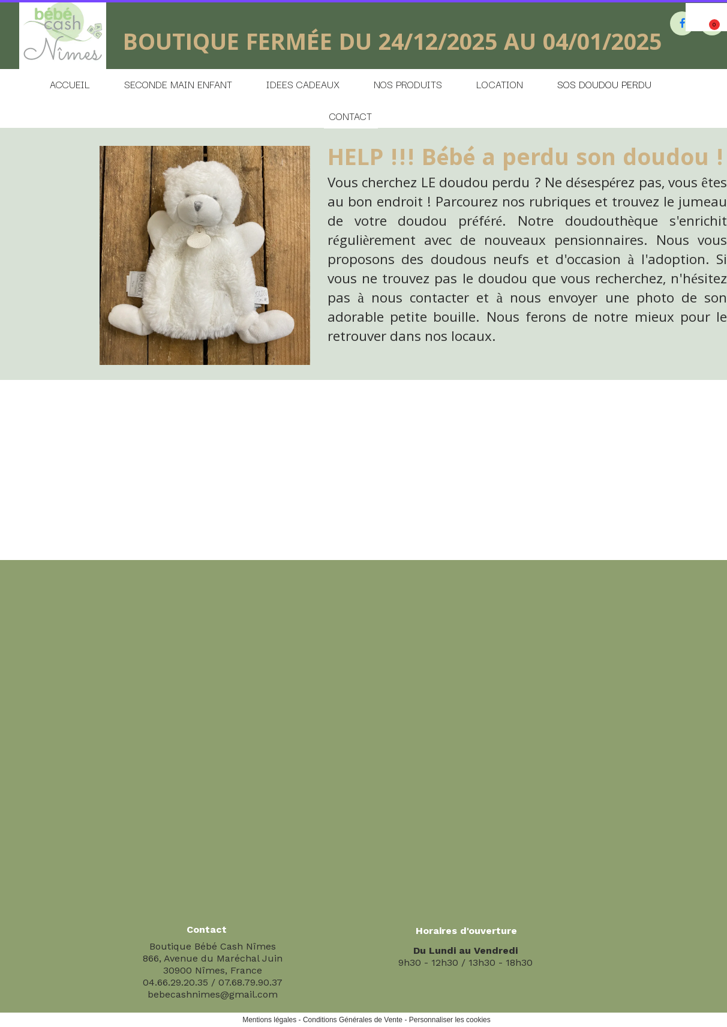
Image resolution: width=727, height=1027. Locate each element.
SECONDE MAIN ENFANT (178, 84)
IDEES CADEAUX (303, 84)
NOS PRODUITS (408, 84)
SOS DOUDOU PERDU (604, 84)
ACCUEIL (70, 84)
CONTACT (350, 116)
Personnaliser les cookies (450, 1020)
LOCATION (499, 84)
